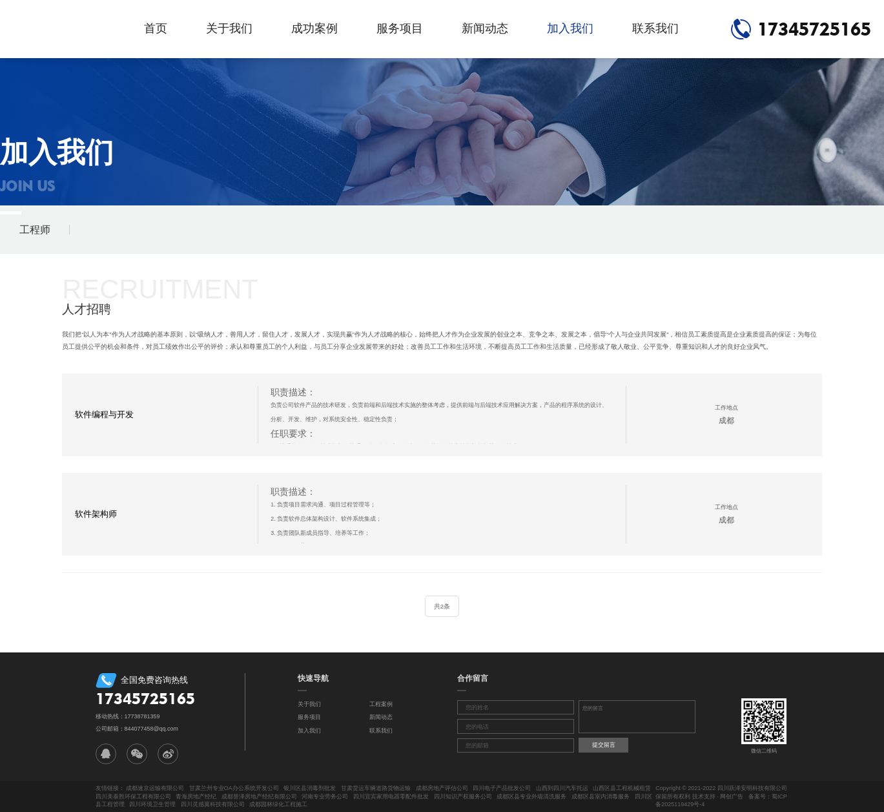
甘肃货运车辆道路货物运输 (376, 788)
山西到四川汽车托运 (562, 788)
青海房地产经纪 (196, 796)
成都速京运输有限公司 (155, 788)
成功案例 (314, 28)
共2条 (442, 606)
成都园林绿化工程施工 (278, 804)
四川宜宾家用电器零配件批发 (391, 796)
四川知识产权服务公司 (463, 796)
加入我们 (570, 28)
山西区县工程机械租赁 (622, 788)
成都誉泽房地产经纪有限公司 (259, 796)
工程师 (34, 229)
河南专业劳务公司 (325, 796)
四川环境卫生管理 (152, 804)
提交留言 (603, 745)
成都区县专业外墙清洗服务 (531, 796)
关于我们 (229, 28)
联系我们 (655, 28)
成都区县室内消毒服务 (600, 796)
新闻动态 (485, 28)
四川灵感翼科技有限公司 (213, 804)
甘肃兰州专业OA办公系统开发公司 (234, 788)
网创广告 (731, 796)
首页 (155, 28)
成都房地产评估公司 (442, 788)
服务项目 (399, 28)
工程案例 (381, 704)
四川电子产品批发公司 (502, 788)
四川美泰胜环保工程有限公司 (133, 796)
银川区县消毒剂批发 (309, 788)
